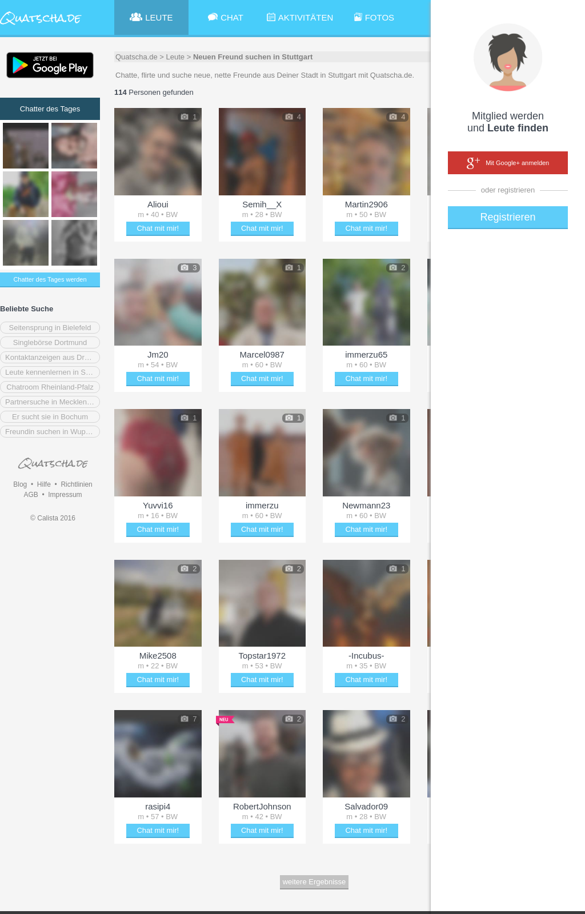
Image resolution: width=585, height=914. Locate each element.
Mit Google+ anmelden (508, 163)
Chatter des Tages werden (49, 279)
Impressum (65, 495)
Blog (20, 484)
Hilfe (44, 484)
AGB (30, 495)
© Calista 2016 (52, 518)
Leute (175, 57)
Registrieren (507, 217)
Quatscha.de (136, 57)
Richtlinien (76, 484)
